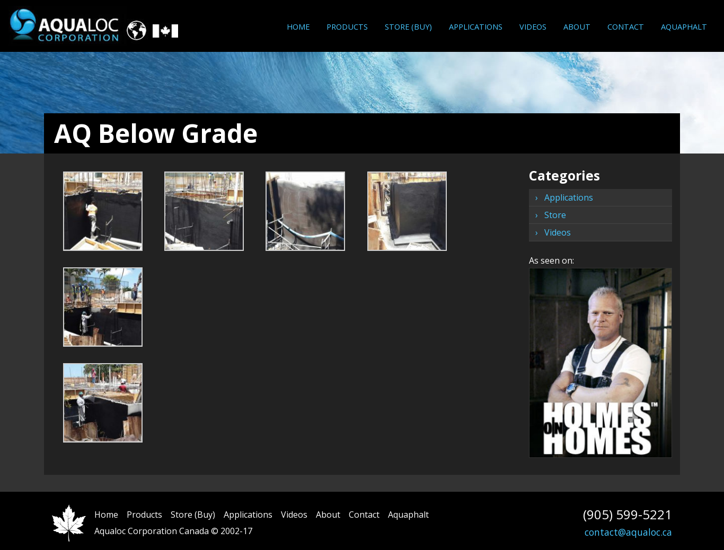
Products (347, 26)
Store (555, 215)
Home (298, 26)
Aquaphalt (684, 26)
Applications (475, 26)
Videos (532, 26)
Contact (625, 26)
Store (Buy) (408, 26)
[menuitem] (298, 27)
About (576, 26)
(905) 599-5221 (627, 514)
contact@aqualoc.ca (628, 532)
